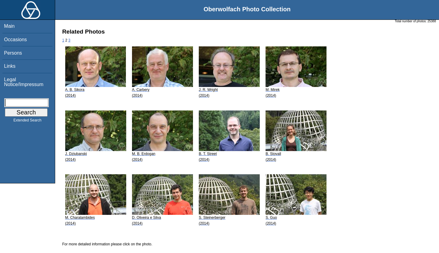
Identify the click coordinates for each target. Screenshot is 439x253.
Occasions (15, 39)
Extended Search (27, 121)
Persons (13, 53)
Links (9, 66)
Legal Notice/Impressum (23, 82)
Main (9, 26)
